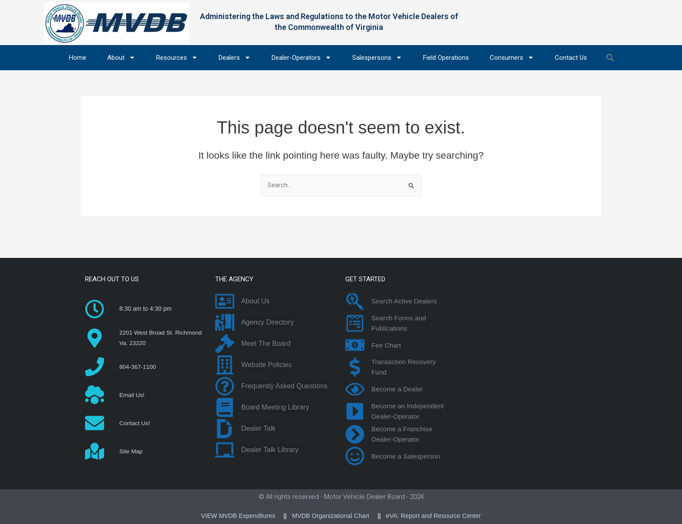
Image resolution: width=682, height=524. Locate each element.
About (121, 57)
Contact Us (571, 58)
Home (77, 58)
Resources (177, 57)
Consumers (512, 57)
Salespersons (377, 57)
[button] (610, 57)
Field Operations (446, 58)
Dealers (235, 57)
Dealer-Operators (301, 57)
